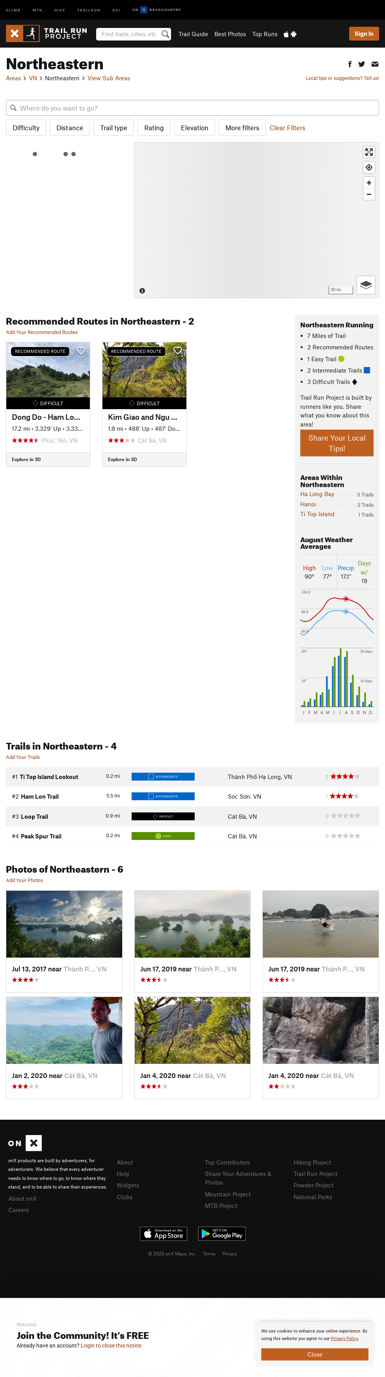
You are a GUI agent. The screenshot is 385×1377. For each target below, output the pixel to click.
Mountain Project (228, 1194)
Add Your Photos (24, 880)
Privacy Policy (344, 1338)
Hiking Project (312, 1162)
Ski (116, 9)
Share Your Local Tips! (337, 443)
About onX (22, 1198)
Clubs (124, 1196)
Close (314, 1354)
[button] (350, 63)
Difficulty (26, 127)
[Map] (256, 220)
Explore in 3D (26, 459)
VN (33, 77)
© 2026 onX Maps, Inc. (172, 1253)
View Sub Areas (108, 77)
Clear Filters (287, 127)
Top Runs (264, 33)
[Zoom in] (369, 182)
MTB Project (221, 1205)
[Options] (366, 285)
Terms (209, 1253)
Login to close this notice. (112, 1345)
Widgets (128, 1185)
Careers (18, 1209)
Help (123, 1173)
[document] (314, 1343)
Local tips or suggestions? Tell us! (342, 78)
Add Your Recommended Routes (42, 332)
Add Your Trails (23, 757)
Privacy (229, 1253)
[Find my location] (369, 167)
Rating (154, 127)
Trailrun (88, 9)
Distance (69, 127)
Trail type (113, 127)
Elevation (194, 127)
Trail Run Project (315, 1173)
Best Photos (230, 33)
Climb (13, 9)
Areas (13, 77)
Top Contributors (227, 1162)
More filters (242, 127)
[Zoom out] (369, 194)
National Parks (313, 1196)
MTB (38, 9)
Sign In (364, 33)
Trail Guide (193, 33)
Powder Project (313, 1185)
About (125, 1162)
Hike (59, 9)
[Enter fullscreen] (369, 152)
